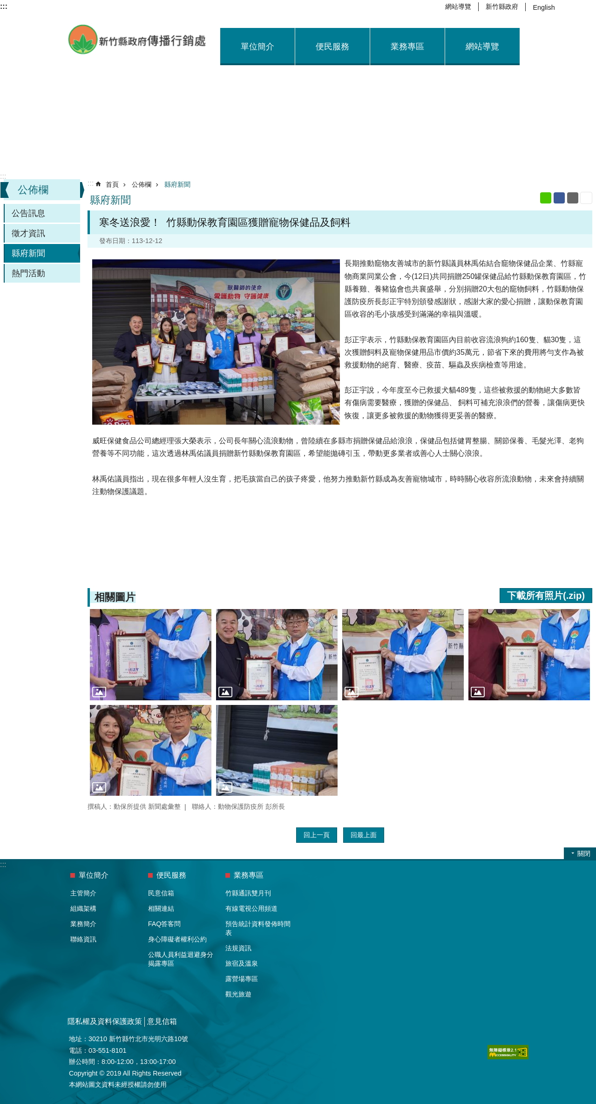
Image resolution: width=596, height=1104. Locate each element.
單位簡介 (257, 46)
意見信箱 (162, 1021)
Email (572, 197)
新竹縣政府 (502, 6)
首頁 (112, 184)
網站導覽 (458, 6)
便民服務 (332, 46)
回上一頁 (317, 835)
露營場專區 (241, 978)
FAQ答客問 (164, 924)
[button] (150, 654)
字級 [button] (568, 7)
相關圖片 (115, 597)
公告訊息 (28, 213)
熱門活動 (28, 273)
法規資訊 (238, 948)
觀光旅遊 (238, 994)
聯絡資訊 (83, 939)
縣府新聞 (28, 253)
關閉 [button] (583, 853)
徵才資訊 (28, 233)
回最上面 (364, 835)
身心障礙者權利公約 (177, 939)
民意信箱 (161, 893)
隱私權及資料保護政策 (105, 1021)
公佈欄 (33, 190)
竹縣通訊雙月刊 (248, 893)
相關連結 (161, 908)
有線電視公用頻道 (251, 908)
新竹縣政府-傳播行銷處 (137, 39)
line (545, 197)
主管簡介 (83, 893)
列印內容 (586, 198)
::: (3, 176)
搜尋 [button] (591, 7)
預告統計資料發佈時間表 (258, 928)
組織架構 (83, 908)
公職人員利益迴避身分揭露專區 (180, 959)
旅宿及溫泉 (241, 963)
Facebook (559, 197)
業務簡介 (83, 924)
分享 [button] (580, 7)
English (544, 7)
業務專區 (407, 46)
